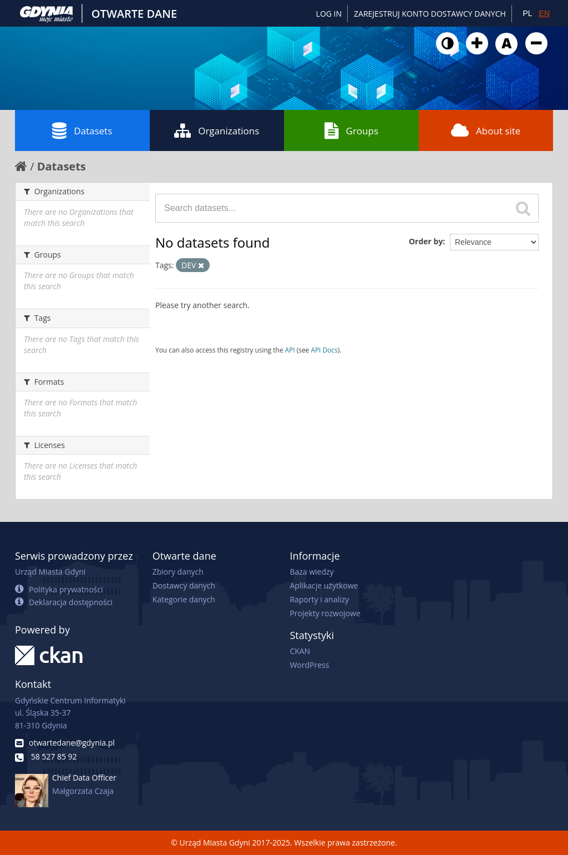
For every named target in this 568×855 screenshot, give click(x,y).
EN (544, 13)
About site (485, 130)
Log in (329, 13)
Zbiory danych (178, 571)
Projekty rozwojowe (325, 613)
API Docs (324, 349)
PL (527, 13)
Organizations (216, 130)
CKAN (300, 651)
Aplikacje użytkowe (324, 585)
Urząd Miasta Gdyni (50, 571)
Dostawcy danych (184, 585)
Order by (426, 241)
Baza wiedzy (311, 571)
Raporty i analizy (319, 599)
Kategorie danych (184, 599)
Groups (351, 130)
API (290, 349)
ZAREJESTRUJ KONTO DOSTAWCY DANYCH (430, 13)
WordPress (309, 665)
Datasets (82, 130)
